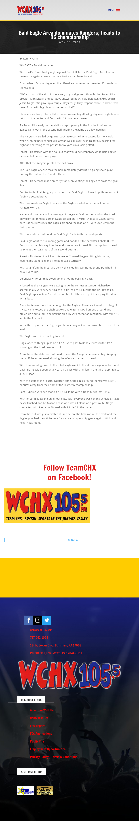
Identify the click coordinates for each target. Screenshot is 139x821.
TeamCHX (72, 539)
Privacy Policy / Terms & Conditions (53, 756)
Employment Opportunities (48, 749)
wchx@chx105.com (41, 630)
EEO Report (37, 725)
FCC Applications (41, 733)
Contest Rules (39, 718)
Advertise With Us (42, 710)
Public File (37, 741)
